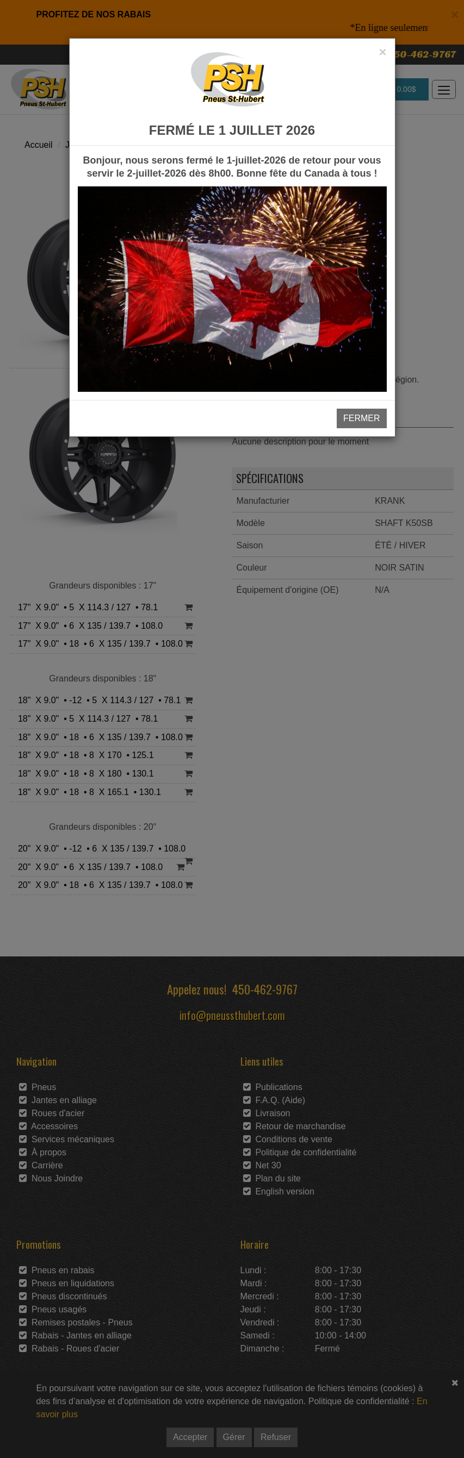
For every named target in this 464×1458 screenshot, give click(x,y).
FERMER (361, 418)
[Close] (382, 52)
